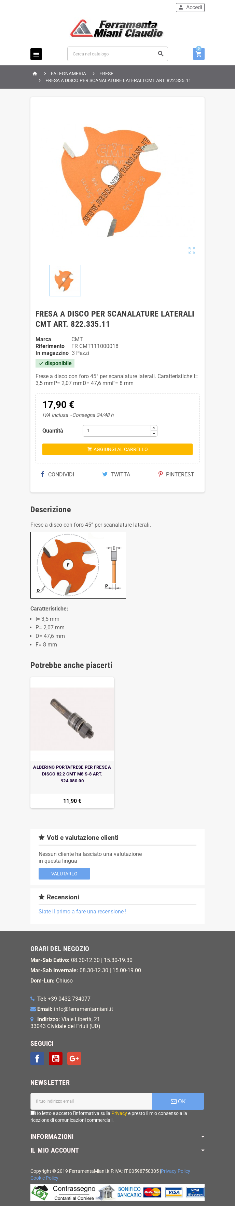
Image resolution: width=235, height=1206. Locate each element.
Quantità (52, 430)
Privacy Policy (175, 1171)
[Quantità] (117, 431)
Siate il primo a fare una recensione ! (82, 911)
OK (178, 1101)
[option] (72, 742)
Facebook (37, 1058)
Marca (43, 339)
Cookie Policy (44, 1178)
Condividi (57, 474)
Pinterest (176, 474)
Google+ (74, 1058)
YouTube (56, 1058)
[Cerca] (117, 54)
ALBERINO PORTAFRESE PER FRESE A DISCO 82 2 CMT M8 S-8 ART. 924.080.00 (72, 774)
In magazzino (52, 353)
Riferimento (50, 346)
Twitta (116, 474)
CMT (77, 339)
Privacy (119, 1113)
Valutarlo (64, 873)
